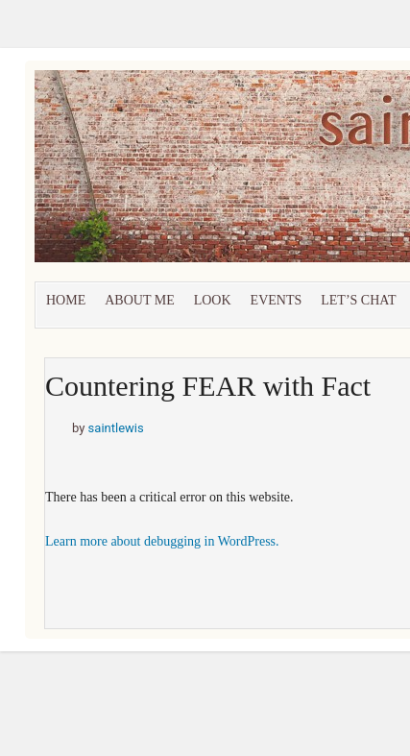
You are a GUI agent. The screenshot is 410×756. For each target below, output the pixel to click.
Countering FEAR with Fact (208, 386)
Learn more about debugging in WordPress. (162, 541)
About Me (139, 300)
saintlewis (116, 428)
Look (212, 300)
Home (65, 300)
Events (276, 300)
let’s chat (358, 300)
